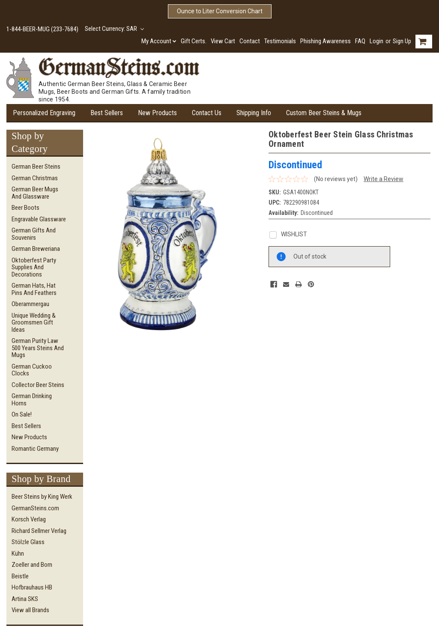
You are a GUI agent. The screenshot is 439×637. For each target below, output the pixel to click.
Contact (249, 41)
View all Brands (30, 610)
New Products (157, 113)
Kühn (18, 553)
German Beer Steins (36, 166)
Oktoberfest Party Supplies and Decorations (34, 267)
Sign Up (402, 41)
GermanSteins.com (35, 508)
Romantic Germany (35, 448)
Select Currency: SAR (114, 29)
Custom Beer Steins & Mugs (323, 113)
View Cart (223, 41)
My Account (158, 41)
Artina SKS (25, 599)
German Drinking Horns (32, 399)
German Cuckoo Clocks (32, 370)
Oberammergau (30, 304)
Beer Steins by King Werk (42, 496)
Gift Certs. (193, 41)
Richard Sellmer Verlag (39, 531)
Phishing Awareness (325, 41)
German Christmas (35, 178)
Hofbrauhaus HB (32, 587)
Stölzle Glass (28, 542)
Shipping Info (253, 113)
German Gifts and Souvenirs (34, 233)
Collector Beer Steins (38, 385)
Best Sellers (106, 113)
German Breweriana (36, 249)
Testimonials (280, 41)
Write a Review (383, 179)
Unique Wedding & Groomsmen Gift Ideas (34, 322)
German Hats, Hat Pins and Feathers (34, 289)
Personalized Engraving (44, 113)
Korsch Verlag (29, 519)
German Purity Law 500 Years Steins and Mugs (38, 348)
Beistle (20, 576)
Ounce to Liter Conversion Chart (220, 11)
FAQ (360, 41)
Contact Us (206, 113)
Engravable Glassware (39, 219)
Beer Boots (25, 207)
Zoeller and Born (32, 565)
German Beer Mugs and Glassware (35, 192)
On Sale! (22, 414)
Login (376, 41)
